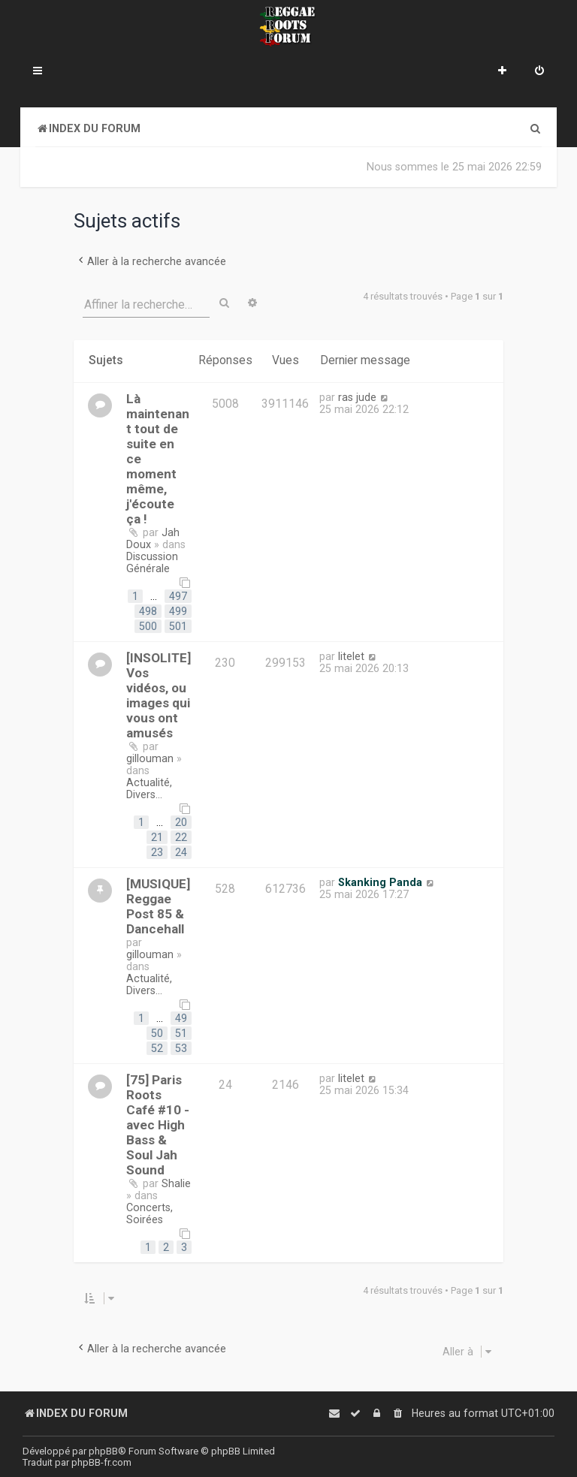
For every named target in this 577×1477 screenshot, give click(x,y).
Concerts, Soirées (149, 1213)
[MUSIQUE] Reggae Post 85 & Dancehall (158, 906)
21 (157, 837)
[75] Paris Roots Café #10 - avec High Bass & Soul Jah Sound (157, 1124)
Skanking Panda (380, 882)
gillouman (150, 758)
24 (181, 852)
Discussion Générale (152, 562)
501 (178, 626)
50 (157, 1033)
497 (178, 596)
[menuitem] (539, 72)
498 (148, 611)
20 (181, 822)
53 (181, 1048)
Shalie (176, 1183)
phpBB (103, 1451)
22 (181, 837)
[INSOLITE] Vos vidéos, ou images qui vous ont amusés (158, 695)
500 (148, 626)
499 (178, 611)
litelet (351, 656)
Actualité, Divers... (149, 788)
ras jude (357, 397)
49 (181, 1018)
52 (157, 1048)
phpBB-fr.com (101, 1462)
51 (181, 1033)
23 (157, 852)
